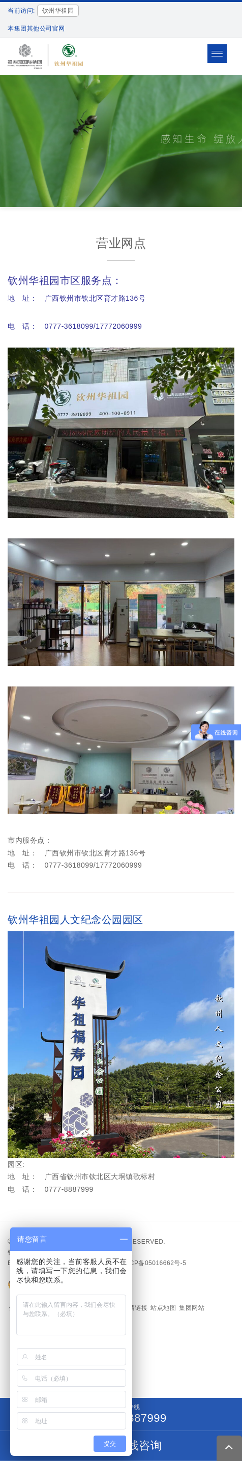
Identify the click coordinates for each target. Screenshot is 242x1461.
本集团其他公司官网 (36, 28)
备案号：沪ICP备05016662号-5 (141, 1263)
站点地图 (163, 1307)
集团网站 (191, 1307)
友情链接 (134, 1307)
